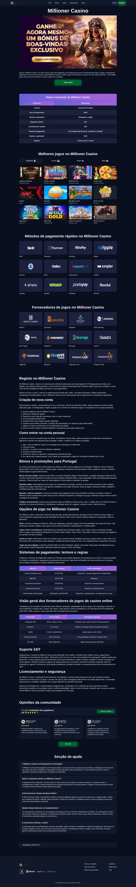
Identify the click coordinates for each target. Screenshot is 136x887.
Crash (80, 161)
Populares (31, 161)
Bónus (57, 3)
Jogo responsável (89, 867)
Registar (122, 3)
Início (50, 3)
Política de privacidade (91, 870)
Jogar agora (68, 82)
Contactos (112, 864)
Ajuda (83, 3)
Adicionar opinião (106, 711)
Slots (105, 161)
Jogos (64, 3)
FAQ (110, 870)
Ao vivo (56, 161)
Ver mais (68, 744)
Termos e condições (90, 864)
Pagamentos (74, 3)
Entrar (114, 3)
